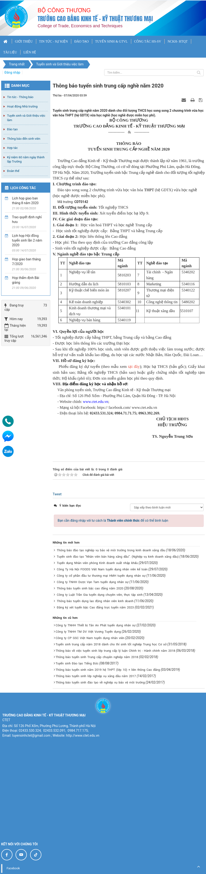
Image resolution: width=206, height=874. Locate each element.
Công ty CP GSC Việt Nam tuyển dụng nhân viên (89, 638)
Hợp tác (12, 148)
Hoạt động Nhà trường (22, 106)
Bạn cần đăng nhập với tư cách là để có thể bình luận (113, 520)
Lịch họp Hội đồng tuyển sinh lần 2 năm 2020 (27, 240)
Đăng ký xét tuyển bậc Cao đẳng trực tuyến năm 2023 (95, 607)
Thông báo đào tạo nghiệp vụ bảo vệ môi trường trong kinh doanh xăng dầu (111, 550)
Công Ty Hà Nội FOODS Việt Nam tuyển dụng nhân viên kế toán (102, 569)
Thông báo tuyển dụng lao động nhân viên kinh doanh (95, 601)
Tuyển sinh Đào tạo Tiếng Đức (76, 663)
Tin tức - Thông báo (20, 97)
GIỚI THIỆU (23, 41)
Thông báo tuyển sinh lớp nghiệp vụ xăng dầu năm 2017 (95, 676)
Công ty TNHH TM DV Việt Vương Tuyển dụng (88, 631)
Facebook (13, 868)
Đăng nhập (12, 72)
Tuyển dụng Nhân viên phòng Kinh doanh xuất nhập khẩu (97, 563)
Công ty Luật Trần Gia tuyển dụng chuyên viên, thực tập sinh (100, 594)
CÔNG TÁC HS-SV (147, 41)
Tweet (57, 494)
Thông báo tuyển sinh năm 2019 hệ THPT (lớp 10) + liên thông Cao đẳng (107, 669)
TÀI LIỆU (10, 52)
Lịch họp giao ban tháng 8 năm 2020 (25, 200)
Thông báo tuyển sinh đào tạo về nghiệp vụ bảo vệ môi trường (100, 682)
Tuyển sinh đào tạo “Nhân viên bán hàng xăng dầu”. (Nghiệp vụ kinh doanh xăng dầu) (117, 556)
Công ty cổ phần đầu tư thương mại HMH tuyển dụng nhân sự (101, 575)
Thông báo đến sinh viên (23, 138)
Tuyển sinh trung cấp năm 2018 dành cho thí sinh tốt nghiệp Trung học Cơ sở (110, 644)
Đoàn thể (13, 171)
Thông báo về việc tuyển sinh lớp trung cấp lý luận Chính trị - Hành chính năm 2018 (115, 650)
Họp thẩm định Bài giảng (25, 280)
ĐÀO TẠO (81, 41)
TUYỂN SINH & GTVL (111, 41)
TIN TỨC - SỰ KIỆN (53, 41)
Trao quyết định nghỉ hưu (27, 219)
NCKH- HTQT (178, 41)
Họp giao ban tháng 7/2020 (26, 261)
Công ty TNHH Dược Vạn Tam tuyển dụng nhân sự (92, 582)
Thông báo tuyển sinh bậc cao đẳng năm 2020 (90, 588)
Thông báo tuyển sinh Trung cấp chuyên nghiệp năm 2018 (96, 657)
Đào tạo (12, 129)
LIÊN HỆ (30, 52)
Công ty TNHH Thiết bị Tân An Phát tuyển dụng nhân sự (95, 625)
